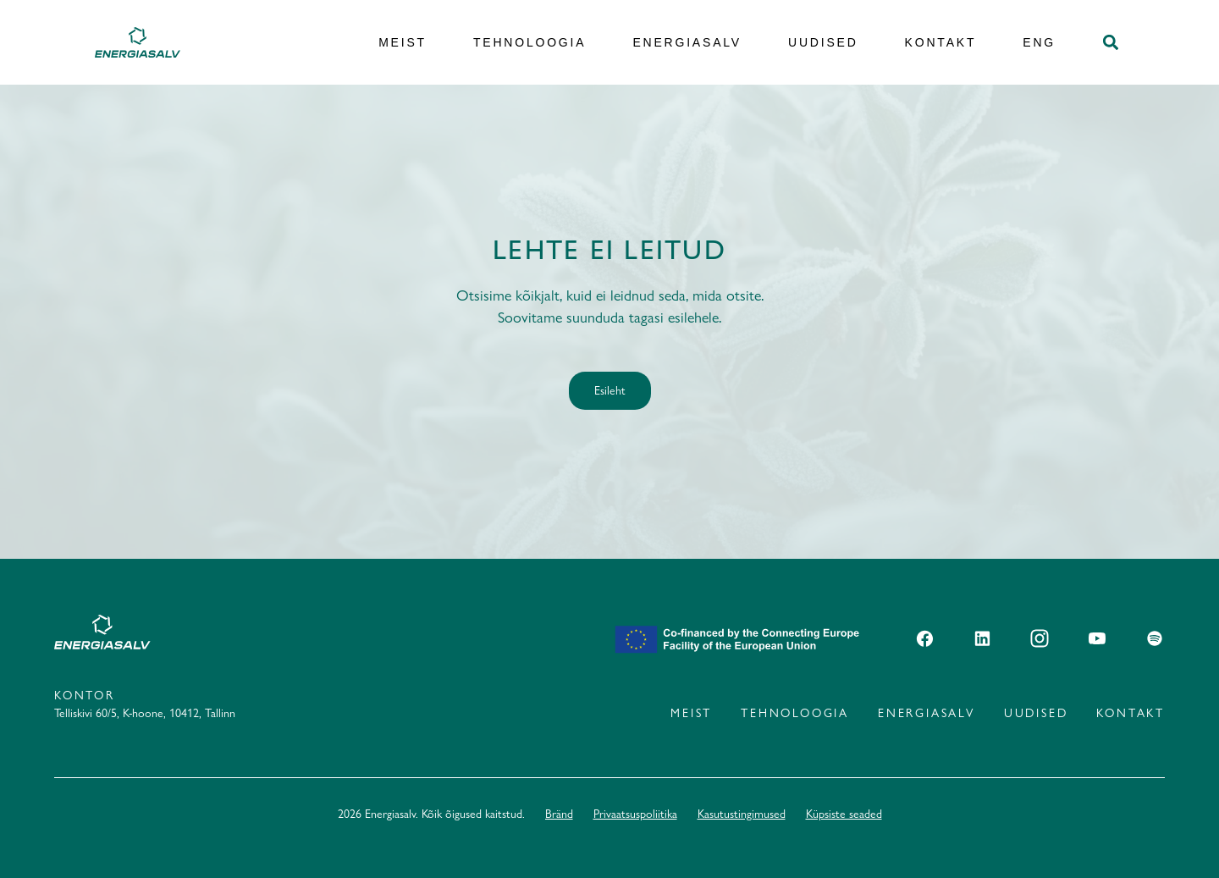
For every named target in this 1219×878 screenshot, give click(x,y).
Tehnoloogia (529, 42)
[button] (1110, 43)
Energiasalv (687, 42)
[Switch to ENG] (1039, 43)
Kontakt (941, 42)
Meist (402, 42)
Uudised (823, 42)
